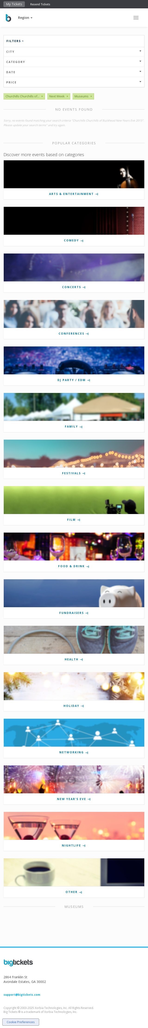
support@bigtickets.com (21, 995)
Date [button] (74, 72)
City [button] (74, 52)
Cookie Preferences (21, 1022)
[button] (25, 17)
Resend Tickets (40, 4)
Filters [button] (15, 41)
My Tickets (14, 4)
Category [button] (74, 62)
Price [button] (74, 82)
